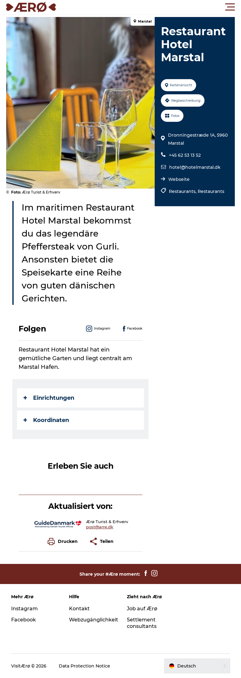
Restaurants (211, 191)
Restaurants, (183, 191)
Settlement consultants (142, 623)
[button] (148, 7)
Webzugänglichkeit (93, 620)
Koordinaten (46, 420)
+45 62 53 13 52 (185, 155)
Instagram (24, 609)
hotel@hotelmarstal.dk (195, 167)
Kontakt (79, 609)
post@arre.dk (99, 526)
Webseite (179, 179)
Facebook (23, 620)
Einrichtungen (49, 397)
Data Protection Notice (84, 666)
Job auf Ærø (142, 609)
